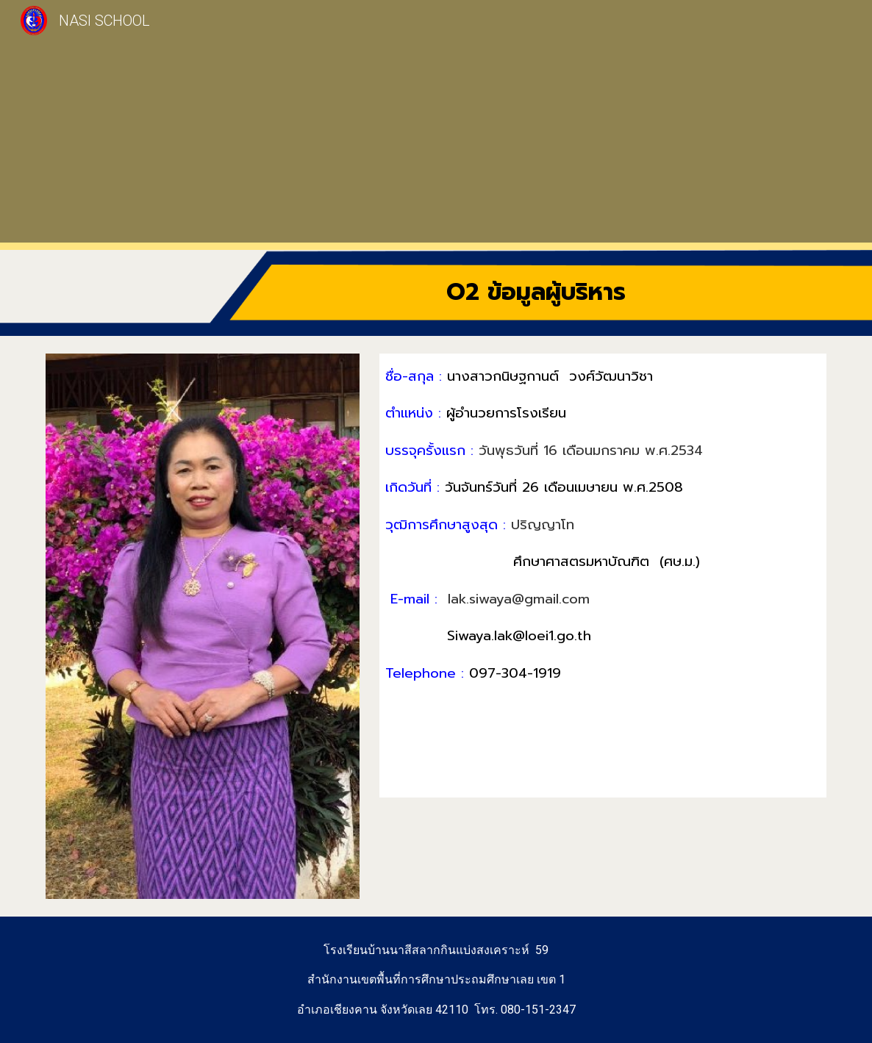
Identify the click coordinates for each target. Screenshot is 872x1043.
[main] (536, 293)
